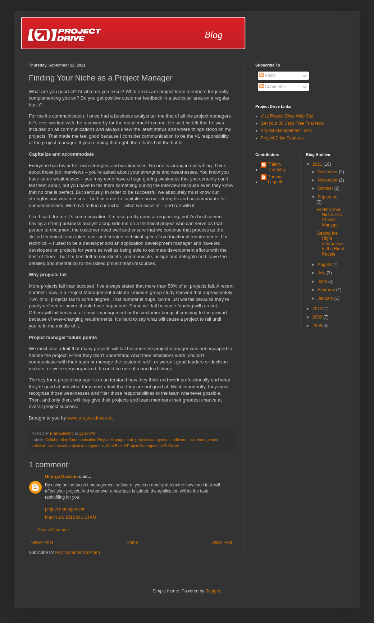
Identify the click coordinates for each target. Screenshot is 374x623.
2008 (318, 325)
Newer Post (42, 542)
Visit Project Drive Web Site (287, 116)
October (326, 188)
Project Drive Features (282, 138)
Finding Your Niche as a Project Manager (329, 217)
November (328, 180)
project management (64, 509)
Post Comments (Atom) (77, 552)
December (328, 171)
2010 (318, 308)
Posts (267, 75)
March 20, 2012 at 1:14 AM (70, 517)
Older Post (221, 542)
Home (132, 542)
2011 (318, 164)
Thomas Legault (275, 179)
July (322, 272)
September (328, 197)
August (325, 264)
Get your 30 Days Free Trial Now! (293, 123)
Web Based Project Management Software (142, 446)
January (326, 298)
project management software (160, 440)
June (323, 281)
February (327, 289)
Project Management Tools (286, 130)
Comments (272, 86)
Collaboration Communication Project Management (89, 440)
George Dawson (61, 476)
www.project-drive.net (90, 418)
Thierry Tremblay (277, 167)
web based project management (76, 446)
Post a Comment (54, 529)
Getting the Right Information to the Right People (330, 244)
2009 (318, 317)
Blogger (212, 591)
